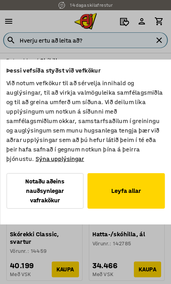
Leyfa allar (126, 190)
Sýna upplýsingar (60, 159)
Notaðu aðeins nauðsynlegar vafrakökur (44, 191)
